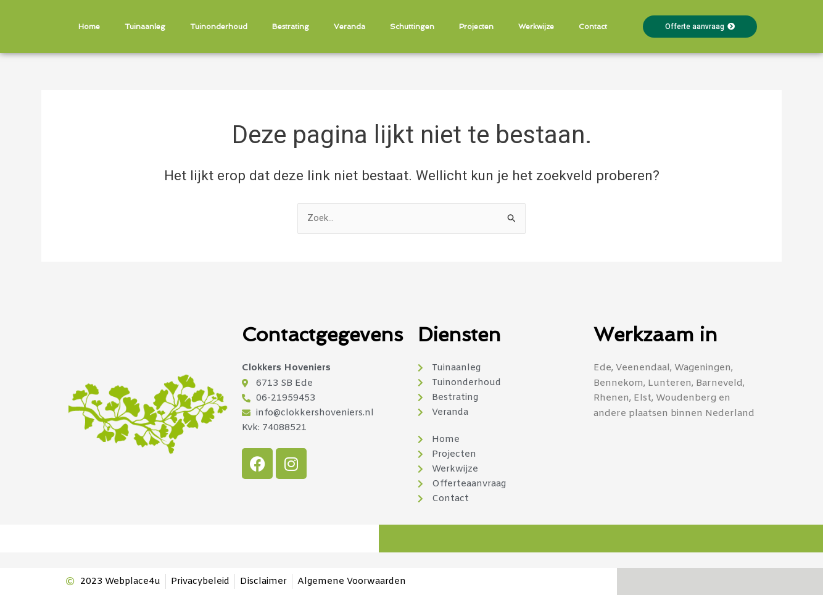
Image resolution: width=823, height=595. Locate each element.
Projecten (476, 26)
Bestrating (290, 26)
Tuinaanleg (145, 26)
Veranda (349, 26)
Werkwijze (536, 26)
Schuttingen (412, 26)
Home (89, 26)
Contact (593, 26)
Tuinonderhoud (218, 26)
